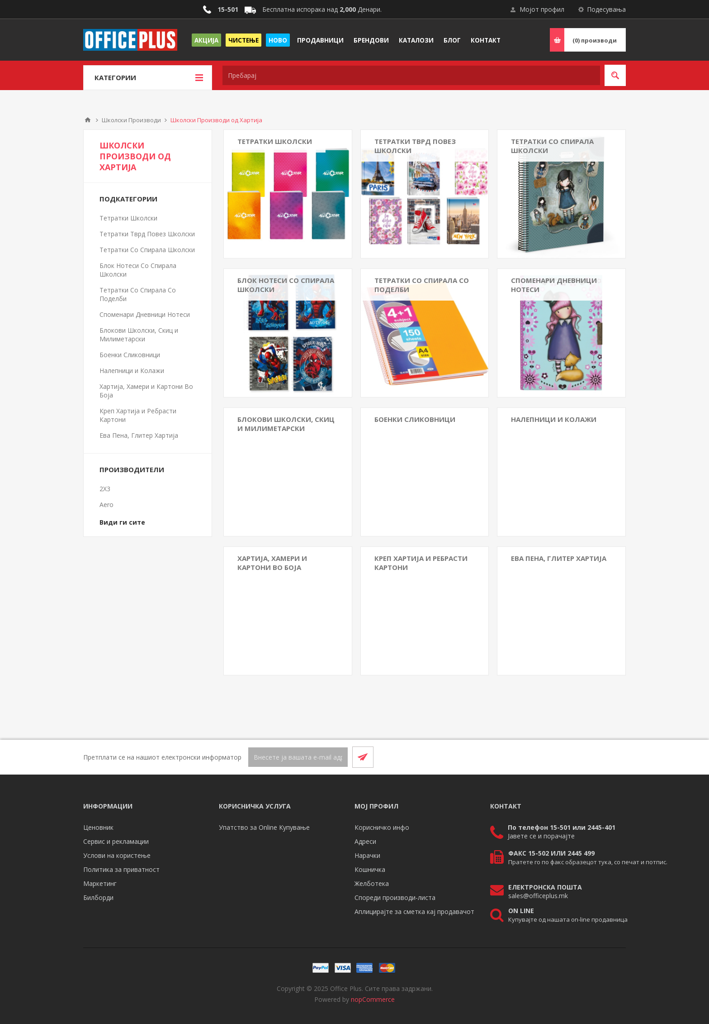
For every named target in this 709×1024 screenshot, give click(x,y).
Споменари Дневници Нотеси (554, 285)
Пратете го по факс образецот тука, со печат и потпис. (587, 862)
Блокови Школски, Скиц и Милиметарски (286, 424)
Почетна (87, 120)
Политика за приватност (121, 869)
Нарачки (367, 855)
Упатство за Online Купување (264, 827)
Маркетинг (100, 883)
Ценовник (98, 827)
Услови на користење (117, 855)
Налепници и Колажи (553, 419)
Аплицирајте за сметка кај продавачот (414, 911)
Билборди (98, 897)
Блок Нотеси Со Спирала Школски (285, 285)
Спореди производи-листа (394, 897)
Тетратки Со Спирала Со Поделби (421, 285)
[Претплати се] (298, 757)
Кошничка (369, 869)
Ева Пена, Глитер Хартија (558, 558)
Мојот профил (542, 9)
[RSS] (615, 757)
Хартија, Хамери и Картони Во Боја (272, 563)
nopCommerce (373, 999)
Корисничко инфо (381, 827)
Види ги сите (122, 522)
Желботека (371, 883)
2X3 (104, 488)
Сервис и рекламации (116, 841)
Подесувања (606, 9)
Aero (106, 504)
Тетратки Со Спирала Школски (552, 146)
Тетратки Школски (274, 141)
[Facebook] (593, 757)
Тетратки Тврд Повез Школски (415, 146)
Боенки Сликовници (414, 419)
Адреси (365, 841)
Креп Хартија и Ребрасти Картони (421, 563)
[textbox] (411, 75)
